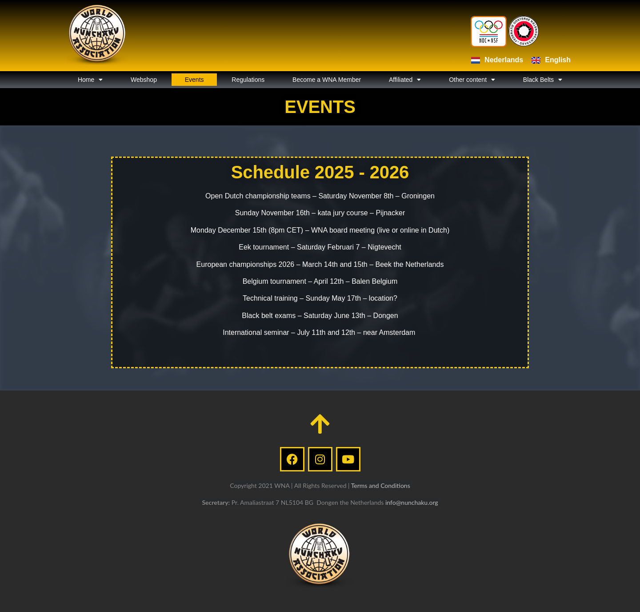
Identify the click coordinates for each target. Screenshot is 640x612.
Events (194, 79)
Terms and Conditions (380, 485)
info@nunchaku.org (411, 502)
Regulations (248, 79)
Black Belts (542, 79)
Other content (472, 79)
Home (90, 79)
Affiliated (405, 79)
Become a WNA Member (326, 79)
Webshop (144, 79)
